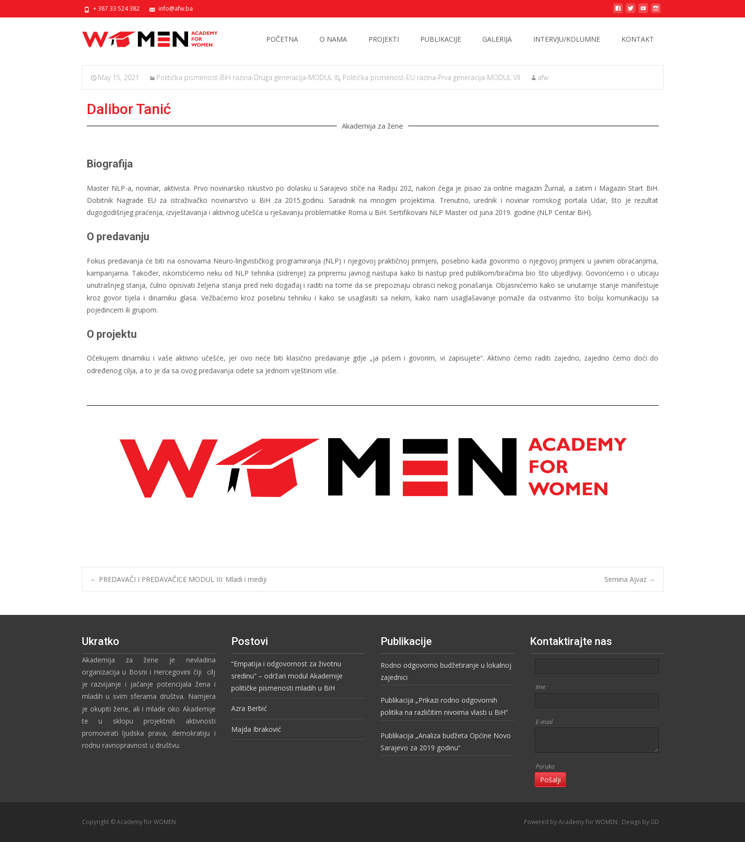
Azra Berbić (249, 708)
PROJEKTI (383, 39)
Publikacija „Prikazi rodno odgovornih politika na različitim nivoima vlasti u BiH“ (444, 706)
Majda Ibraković (256, 729)
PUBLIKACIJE (440, 39)
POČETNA (282, 39)
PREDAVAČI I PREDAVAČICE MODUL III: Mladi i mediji (178, 579)
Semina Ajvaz (629, 579)
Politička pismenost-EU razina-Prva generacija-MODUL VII (431, 77)
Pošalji (550, 779)
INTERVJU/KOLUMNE (566, 39)
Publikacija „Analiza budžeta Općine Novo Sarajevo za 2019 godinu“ (445, 741)
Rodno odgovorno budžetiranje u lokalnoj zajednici (445, 671)
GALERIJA (497, 39)
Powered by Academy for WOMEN (571, 822)
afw (543, 77)
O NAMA (333, 39)
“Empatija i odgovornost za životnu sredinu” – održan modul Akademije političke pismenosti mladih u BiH (287, 676)
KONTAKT (637, 39)
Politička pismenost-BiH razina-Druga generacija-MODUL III (248, 77)
